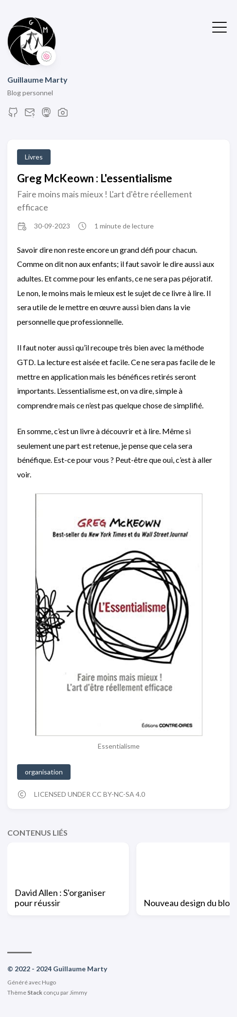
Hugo (49, 982)
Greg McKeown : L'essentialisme (94, 178)
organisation (44, 772)
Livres (34, 157)
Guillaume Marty (37, 79)
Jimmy (78, 992)
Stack (34, 992)
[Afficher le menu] (219, 26)
